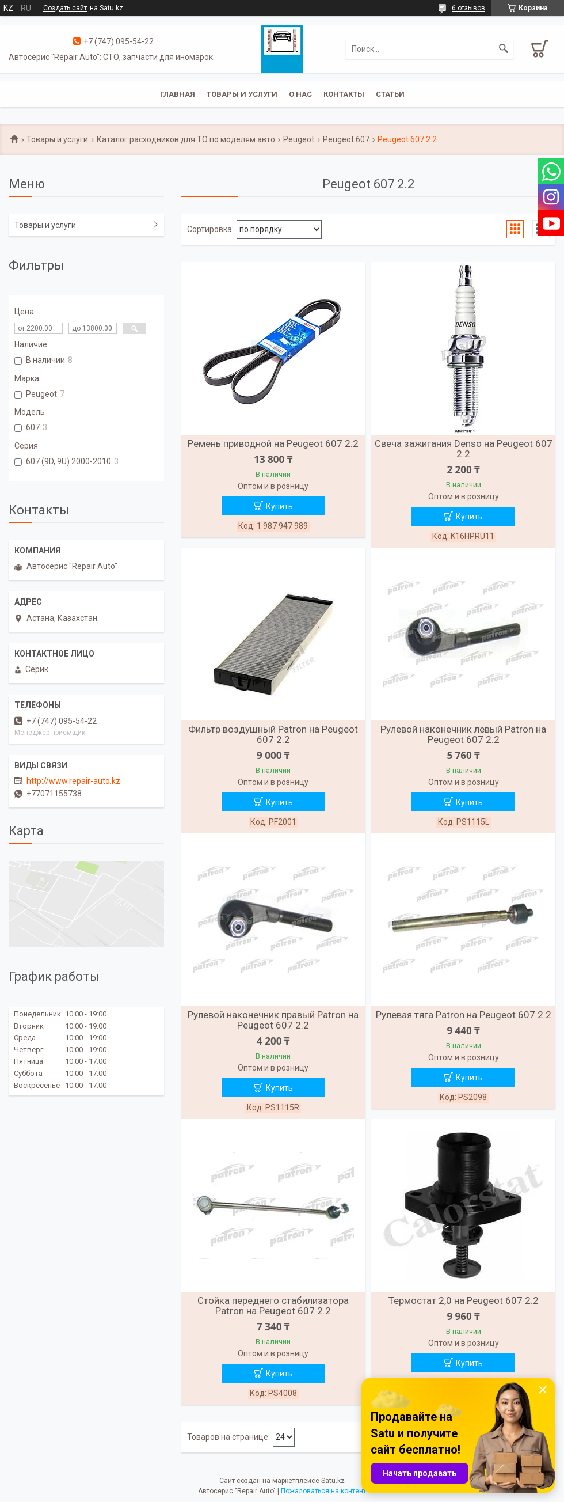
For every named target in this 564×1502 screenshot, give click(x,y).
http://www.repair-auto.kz (73, 781)
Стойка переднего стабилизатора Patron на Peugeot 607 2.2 (273, 1305)
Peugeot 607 (346, 139)
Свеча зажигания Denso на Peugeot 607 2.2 (463, 448)
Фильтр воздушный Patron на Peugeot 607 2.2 (273, 734)
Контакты (343, 94)
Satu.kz (333, 1481)
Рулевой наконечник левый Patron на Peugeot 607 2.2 (463, 734)
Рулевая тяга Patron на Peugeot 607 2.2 (463, 1015)
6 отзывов (468, 8)
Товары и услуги (242, 94)
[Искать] (503, 49)
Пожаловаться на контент (323, 1491)
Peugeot (298, 139)
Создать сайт (65, 8)
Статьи (390, 94)
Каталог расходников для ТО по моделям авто (186, 139)
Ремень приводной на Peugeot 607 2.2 (273, 443)
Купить (279, 506)
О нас (300, 94)
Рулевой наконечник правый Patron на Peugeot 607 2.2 (273, 1020)
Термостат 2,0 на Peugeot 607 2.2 (463, 1300)
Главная (177, 94)
